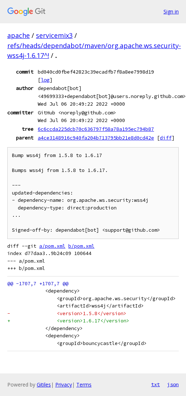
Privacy (63, 384)
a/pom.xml (52, 246)
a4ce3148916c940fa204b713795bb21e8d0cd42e (96, 137)
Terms (84, 384)
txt (155, 384)
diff (165, 137)
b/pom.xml (81, 246)
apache (18, 35)
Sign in (171, 11)
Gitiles (44, 384)
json (173, 384)
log (45, 80)
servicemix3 (54, 35)
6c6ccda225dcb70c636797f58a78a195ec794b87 (96, 129)
